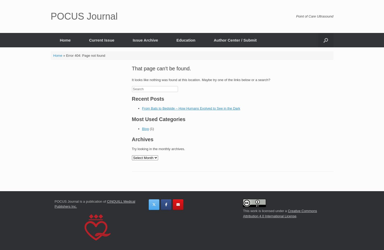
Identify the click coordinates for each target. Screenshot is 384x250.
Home (65, 40)
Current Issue (101, 40)
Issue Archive (145, 40)
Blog (145, 129)
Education (186, 40)
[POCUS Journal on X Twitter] (154, 204)
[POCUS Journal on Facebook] (166, 204)
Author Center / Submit (235, 40)
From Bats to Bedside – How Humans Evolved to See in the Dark (191, 108)
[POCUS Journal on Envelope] (178, 204)
